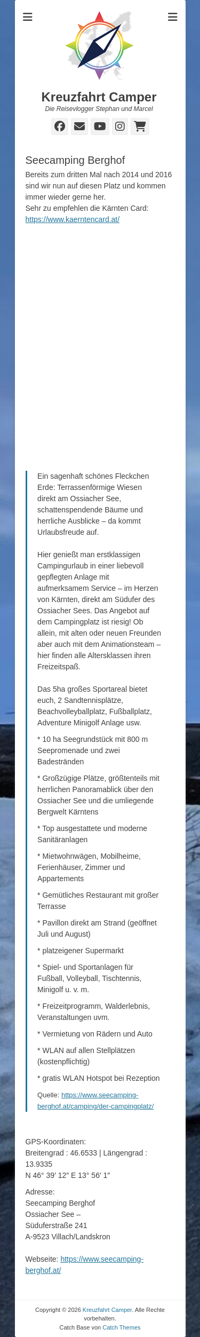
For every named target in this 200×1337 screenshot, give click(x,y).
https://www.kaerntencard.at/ (73, 219)
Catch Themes (121, 1327)
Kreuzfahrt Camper (98, 97)
